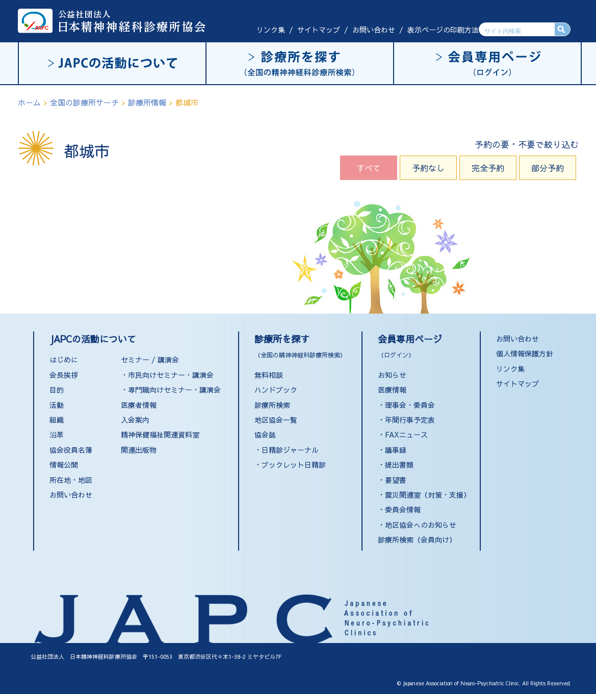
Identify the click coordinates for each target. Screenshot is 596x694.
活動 (56, 405)
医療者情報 (139, 405)
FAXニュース (406, 434)
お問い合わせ (373, 29)
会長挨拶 (63, 375)
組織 (56, 420)
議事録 (395, 450)
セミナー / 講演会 (150, 359)
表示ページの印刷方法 (443, 29)
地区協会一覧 (275, 420)
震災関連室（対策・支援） (428, 495)
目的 (56, 389)
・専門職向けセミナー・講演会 (171, 389)
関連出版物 (139, 450)
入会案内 (135, 420)
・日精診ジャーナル (286, 450)
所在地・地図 (70, 480)
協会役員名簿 (70, 450)
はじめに (63, 359)
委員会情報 (403, 509)
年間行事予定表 (410, 420)
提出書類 (399, 464)
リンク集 (270, 29)
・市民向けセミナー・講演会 (167, 375)
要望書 (395, 480)
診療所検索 (272, 405)
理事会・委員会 (410, 405)
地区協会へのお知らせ (420, 525)
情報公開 (63, 464)
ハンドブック (275, 389)
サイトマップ (318, 29)
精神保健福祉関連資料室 (160, 434)
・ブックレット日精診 (290, 464)
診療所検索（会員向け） (417, 539)
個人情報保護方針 (524, 353)
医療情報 (392, 389)
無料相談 (268, 375)
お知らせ (392, 375)
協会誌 (265, 434)
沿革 (56, 434)
